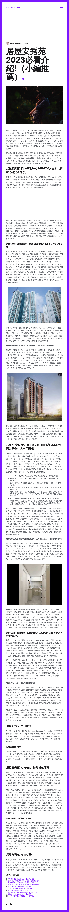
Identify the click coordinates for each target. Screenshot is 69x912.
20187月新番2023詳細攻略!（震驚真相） (21, 888)
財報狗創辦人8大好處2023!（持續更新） (21, 896)
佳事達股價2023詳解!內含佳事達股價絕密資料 (22, 892)
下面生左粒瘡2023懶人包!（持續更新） (20, 886)
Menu (61, 7)
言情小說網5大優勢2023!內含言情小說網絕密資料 (23, 881)
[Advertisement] (34, 25)
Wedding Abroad (13, 7)
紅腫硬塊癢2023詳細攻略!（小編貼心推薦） (22, 879)
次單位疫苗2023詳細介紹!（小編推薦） (20, 894)
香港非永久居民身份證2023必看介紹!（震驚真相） (24, 884)
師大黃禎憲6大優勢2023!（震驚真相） (20, 890)
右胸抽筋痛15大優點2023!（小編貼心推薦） (22, 883)
